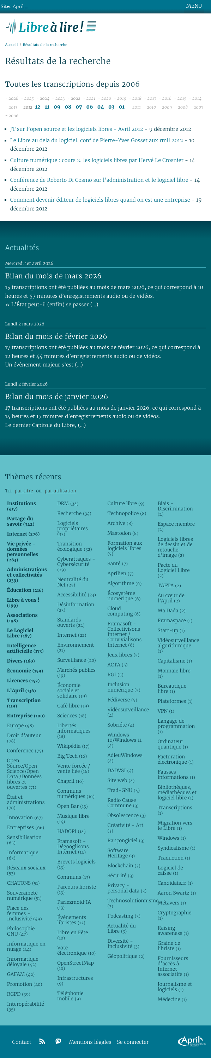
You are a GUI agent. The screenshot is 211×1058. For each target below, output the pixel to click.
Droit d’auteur (24, 738)
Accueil (11, 44)
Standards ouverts (70, 622)
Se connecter (133, 1042)
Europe (20, 725)
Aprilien (120, 573)
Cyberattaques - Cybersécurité (76, 564)
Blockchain (123, 865)
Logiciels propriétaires (72, 528)
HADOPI (71, 831)
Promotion (24, 984)
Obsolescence (126, 815)
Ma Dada (172, 610)
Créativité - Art (125, 828)
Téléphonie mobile (70, 996)
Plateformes (175, 701)
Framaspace (175, 620)
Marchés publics (76, 672)
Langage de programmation (176, 726)
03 (111, 107)
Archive (120, 523)
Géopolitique (125, 956)
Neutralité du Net (72, 582)
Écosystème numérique (123, 596)
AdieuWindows (124, 758)
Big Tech (72, 756)
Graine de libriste (169, 946)
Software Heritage (121, 853)
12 (37, 107)
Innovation (25, 817)
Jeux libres (123, 655)
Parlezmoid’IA (74, 904)
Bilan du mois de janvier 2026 (56, 396)
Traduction (174, 858)
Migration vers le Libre (175, 825)
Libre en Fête (72, 935)
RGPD (18, 994)
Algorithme (124, 583)
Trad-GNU (123, 790)
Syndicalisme (176, 848)
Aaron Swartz (177, 893)
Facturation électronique (176, 759)
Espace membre (176, 526)
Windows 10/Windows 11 (124, 740)
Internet (71, 635)
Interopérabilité (25, 1006)
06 (89, 107)
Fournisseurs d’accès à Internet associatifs (173, 966)
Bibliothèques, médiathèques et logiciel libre (177, 792)
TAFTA (169, 585)
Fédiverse (122, 699)
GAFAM (21, 974)
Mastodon (122, 533)
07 (79, 107)
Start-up (171, 630)
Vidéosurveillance (126, 712)
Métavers (172, 903)
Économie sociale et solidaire (72, 690)
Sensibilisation (24, 840)
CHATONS (23, 883)
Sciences (71, 715)
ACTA (117, 664)
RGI (115, 674)
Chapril (70, 781)
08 (68, 107)
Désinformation (75, 607)
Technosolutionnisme (126, 903)
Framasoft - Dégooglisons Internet (73, 846)
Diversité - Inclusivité (123, 943)
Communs (73, 877)
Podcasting (123, 916)
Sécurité (120, 875)
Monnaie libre (174, 673)
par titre (24, 491)
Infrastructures (75, 981)
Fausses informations (176, 774)
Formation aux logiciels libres (124, 548)
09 (57, 107)
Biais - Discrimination (175, 508)
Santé (117, 563)
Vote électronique (76, 950)
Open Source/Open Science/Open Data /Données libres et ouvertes (24, 773)
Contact (21, 1042)
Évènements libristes (71, 920)
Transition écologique (74, 546)
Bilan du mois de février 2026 (56, 336)
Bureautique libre (172, 688)
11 (47, 107)
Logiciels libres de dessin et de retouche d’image (175, 547)
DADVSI (120, 770)
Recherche (74, 513)
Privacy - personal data (126, 888)
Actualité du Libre (121, 928)
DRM (68, 503)
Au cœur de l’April (171, 598)
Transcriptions (175, 810)
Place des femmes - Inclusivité (24, 913)
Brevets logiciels (76, 864)
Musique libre (73, 819)
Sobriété (120, 725)
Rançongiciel (126, 840)
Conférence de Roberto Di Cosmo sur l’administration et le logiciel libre (99, 180)
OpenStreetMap (75, 965)
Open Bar (72, 806)
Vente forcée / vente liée (73, 768)
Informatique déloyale (22, 961)
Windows (172, 838)
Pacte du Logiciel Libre (174, 570)
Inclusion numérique (123, 687)
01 (122, 107)
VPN (166, 711)
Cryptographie (175, 915)
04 (100, 107)
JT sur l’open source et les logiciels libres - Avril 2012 (76, 129)
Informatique (22, 855)
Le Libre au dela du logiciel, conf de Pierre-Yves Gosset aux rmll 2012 (96, 140)
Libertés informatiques (74, 730)
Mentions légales (90, 1042)
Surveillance (76, 660)
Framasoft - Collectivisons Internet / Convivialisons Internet (124, 634)
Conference (25, 750)
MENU (194, 6)
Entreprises (25, 827)
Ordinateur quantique (173, 744)
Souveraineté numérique (24, 895)
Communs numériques (76, 793)
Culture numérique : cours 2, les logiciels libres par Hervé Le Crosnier (96, 160)
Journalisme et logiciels (175, 987)
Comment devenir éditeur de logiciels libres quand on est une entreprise (100, 200)
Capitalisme (175, 661)
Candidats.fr (175, 883)
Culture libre (125, 503)
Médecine (172, 999)
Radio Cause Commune (123, 803)
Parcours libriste (76, 889)
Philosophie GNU (21, 931)
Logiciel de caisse (170, 870)
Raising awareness (173, 930)
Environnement (75, 647)
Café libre (73, 706)
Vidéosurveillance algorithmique (177, 645)
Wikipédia (73, 746)
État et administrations (26, 802)
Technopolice (126, 513)
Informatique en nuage (26, 946)
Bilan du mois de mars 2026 (53, 276)
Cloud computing (123, 611)
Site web (120, 780)
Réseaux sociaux (26, 870)
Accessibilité (76, 594)
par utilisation (60, 491)
